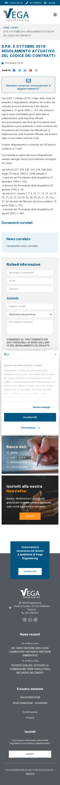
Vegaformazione (30, 697)
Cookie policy (30, 712)
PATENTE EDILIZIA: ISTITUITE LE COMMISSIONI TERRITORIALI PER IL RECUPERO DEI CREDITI (30, 669)
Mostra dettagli (41, 407)
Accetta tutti (30, 417)
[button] (7, 70)
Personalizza (30, 427)
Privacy (30, 717)
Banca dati (16, 447)
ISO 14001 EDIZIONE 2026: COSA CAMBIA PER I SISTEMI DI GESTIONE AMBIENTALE (30, 652)
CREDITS (30, 774)
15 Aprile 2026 (30, 661)
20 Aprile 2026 (30, 643)
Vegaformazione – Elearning (30, 703)
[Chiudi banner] (55, 354)
